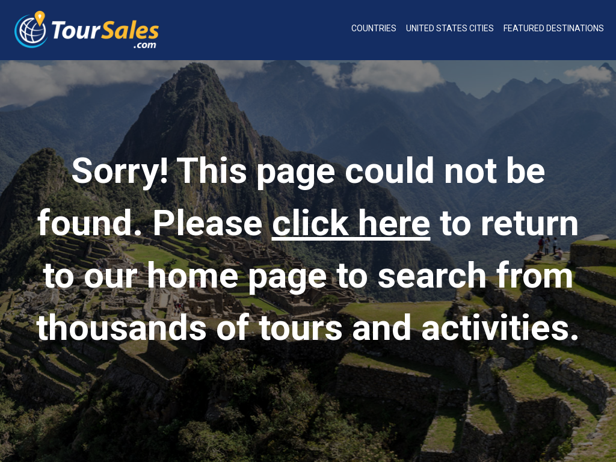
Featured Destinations (554, 28)
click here (351, 223)
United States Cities (450, 28)
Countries (373, 28)
